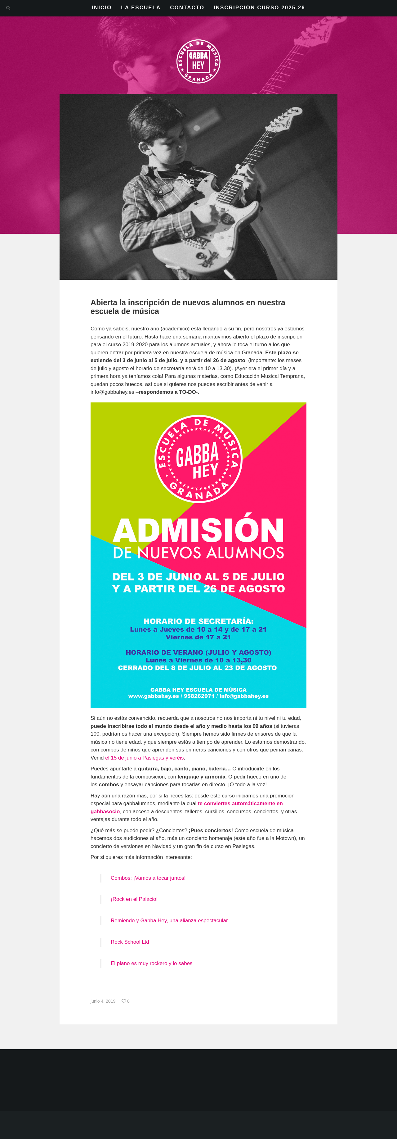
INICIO (102, 8)
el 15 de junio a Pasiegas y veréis (144, 758)
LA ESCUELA (141, 8)
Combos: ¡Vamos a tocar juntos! (148, 878)
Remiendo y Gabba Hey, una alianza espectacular (169, 920)
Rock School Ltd (130, 942)
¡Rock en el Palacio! (134, 899)
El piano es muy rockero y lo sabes (152, 963)
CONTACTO (187, 8)
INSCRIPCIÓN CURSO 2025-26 (259, 8)
